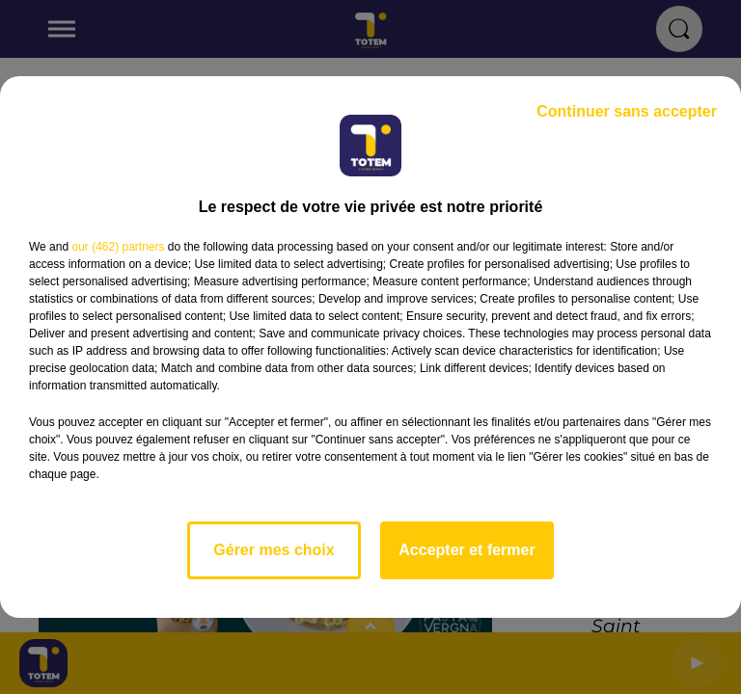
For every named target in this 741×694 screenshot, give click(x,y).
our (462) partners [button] (117, 247)
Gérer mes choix (273, 550)
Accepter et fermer (466, 550)
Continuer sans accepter (626, 111)
